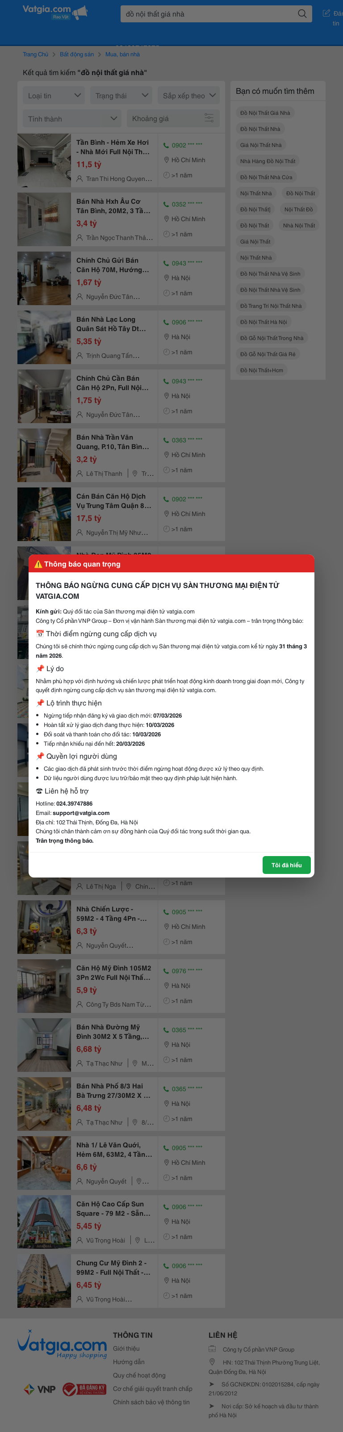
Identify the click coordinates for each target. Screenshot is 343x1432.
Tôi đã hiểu (287, 865)
